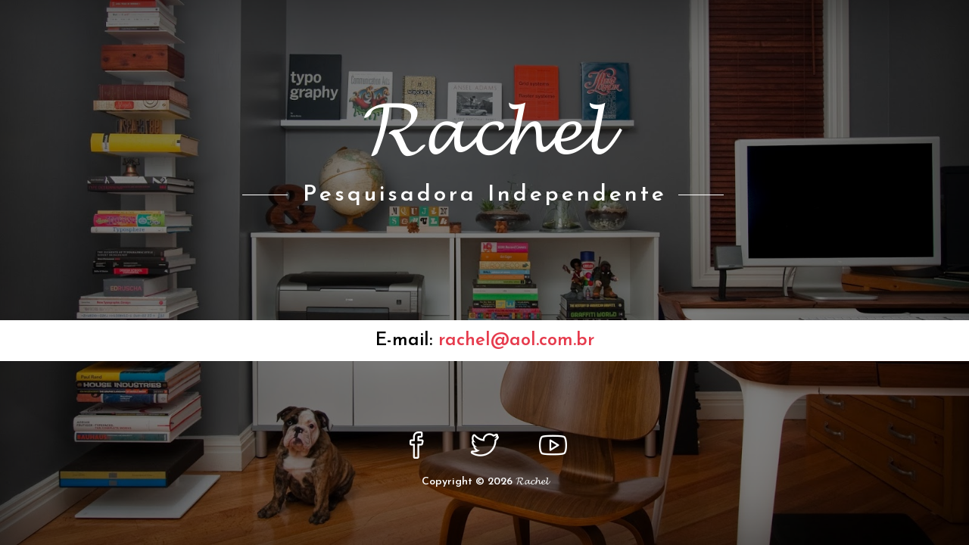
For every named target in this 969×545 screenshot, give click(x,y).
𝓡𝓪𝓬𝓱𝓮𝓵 (532, 481)
